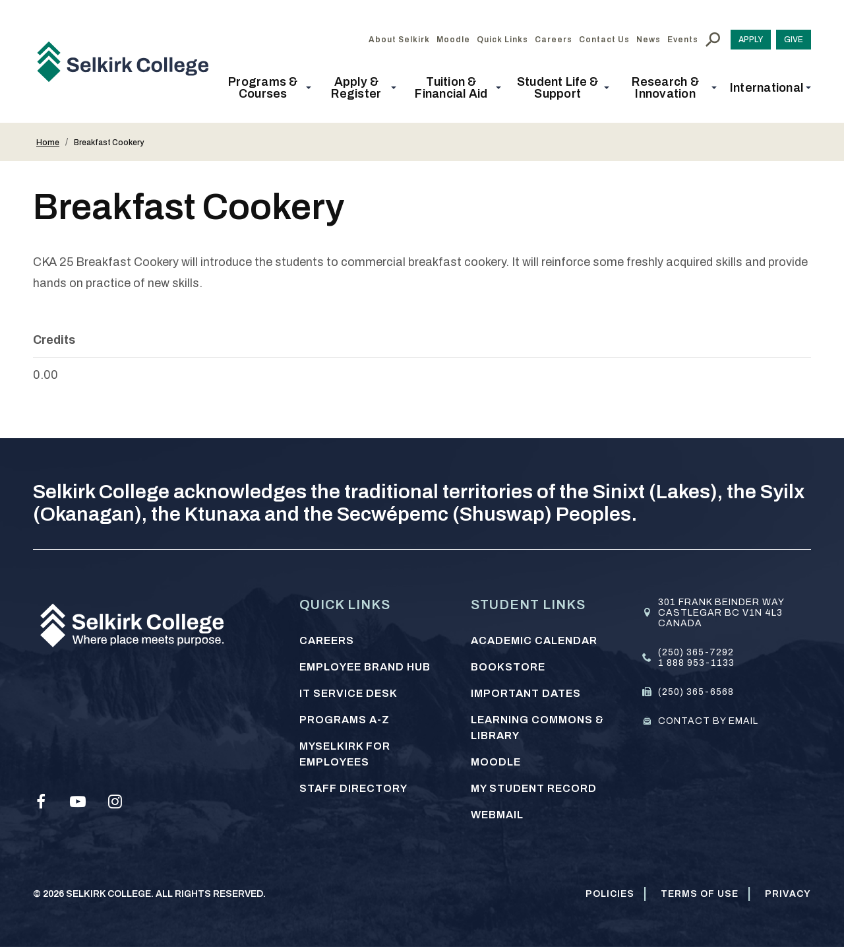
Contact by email (708, 721)
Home (47, 142)
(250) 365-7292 (696, 652)
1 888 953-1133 (696, 663)
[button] (267, 88)
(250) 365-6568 (696, 692)
